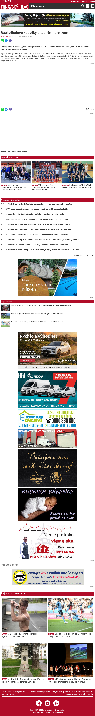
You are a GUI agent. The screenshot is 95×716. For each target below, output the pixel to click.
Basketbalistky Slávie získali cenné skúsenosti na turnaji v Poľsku (76, 186)
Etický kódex (68, 692)
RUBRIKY (37, 6)
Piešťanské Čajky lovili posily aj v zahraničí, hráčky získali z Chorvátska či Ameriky (43, 250)
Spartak (51, 634)
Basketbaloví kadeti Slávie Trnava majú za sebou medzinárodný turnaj (37, 245)
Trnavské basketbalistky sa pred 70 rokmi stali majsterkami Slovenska (37, 234)
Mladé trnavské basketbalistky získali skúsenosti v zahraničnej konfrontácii (13, 187)
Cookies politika (87, 694)
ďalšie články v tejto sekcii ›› (84, 255)
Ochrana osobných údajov (53, 692)
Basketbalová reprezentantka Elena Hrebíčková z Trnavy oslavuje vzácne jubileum (43, 240)
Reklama (77, 692)
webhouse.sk (58, 712)
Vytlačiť (90, 109)
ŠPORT (3, 36)
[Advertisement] (47, 82)
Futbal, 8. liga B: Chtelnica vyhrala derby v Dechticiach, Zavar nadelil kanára (41, 305)
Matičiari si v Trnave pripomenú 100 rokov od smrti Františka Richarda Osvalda (24, 680)
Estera (92, 1)
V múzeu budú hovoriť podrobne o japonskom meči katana (19, 635)
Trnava (4, 634)
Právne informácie (36, 692)
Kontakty (89, 692)
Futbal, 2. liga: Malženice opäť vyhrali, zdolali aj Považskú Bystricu (37, 313)
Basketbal (8, 36)
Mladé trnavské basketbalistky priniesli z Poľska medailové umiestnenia (38, 224)
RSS (83, 692)
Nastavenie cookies (73, 694)
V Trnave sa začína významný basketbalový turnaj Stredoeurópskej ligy (43, 187)
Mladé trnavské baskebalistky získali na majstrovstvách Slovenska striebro (39, 229)
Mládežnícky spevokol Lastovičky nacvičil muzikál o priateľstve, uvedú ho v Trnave (70, 680)
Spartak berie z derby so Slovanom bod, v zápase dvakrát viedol (37, 321)
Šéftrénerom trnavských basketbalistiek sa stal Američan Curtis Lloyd (37, 219)
